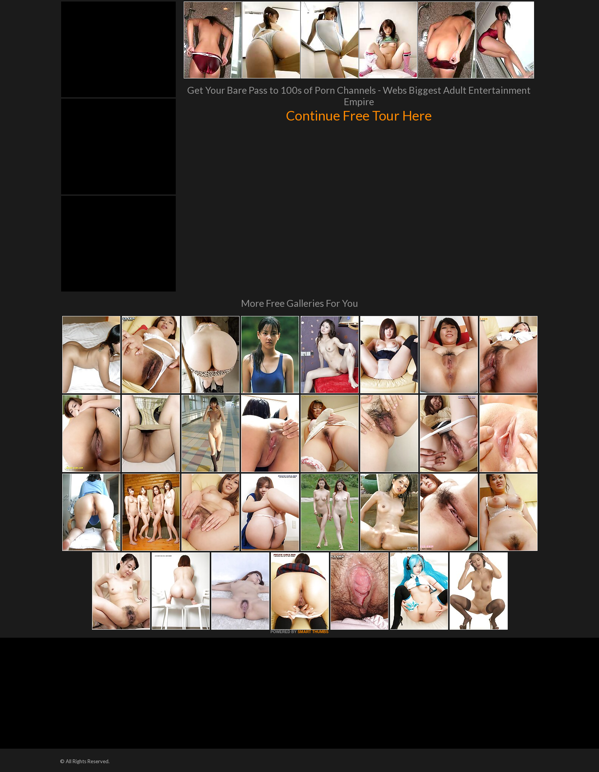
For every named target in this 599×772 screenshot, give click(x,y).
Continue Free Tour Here (359, 115)
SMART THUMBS (313, 632)
